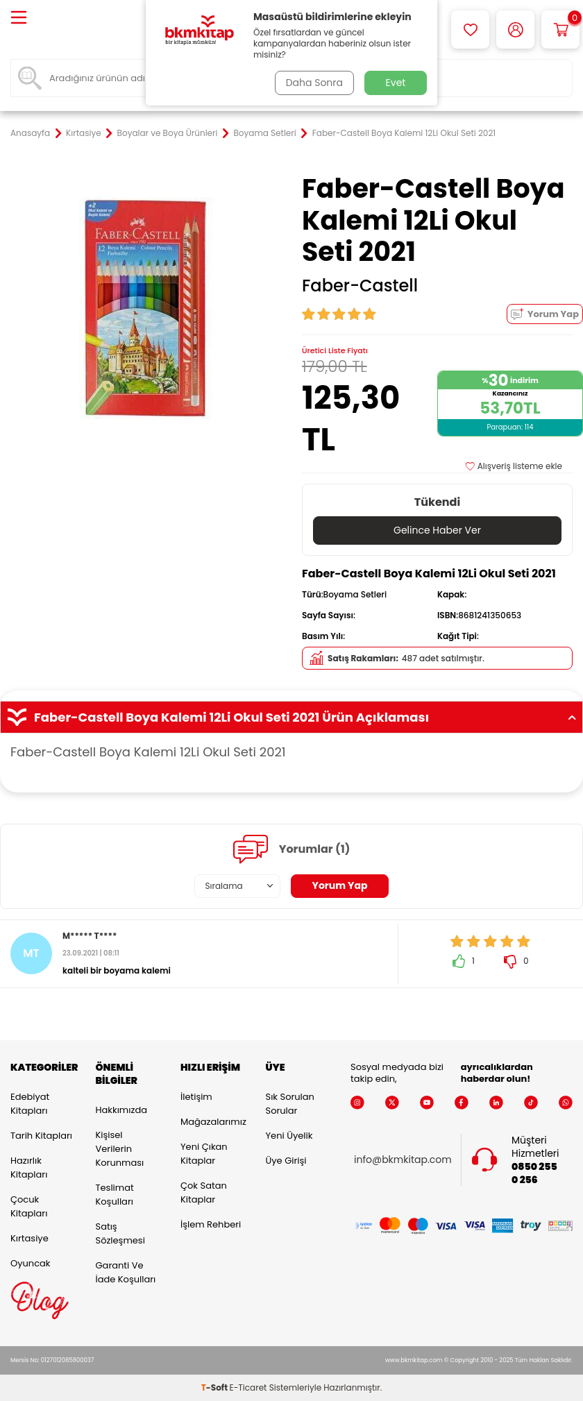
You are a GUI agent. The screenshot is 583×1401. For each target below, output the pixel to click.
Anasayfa (30, 133)
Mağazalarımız (212, 1121)
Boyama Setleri (264, 133)
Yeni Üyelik (289, 1135)
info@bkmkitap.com (403, 1159)
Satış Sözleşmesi (120, 1233)
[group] (145, 308)
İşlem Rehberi (210, 1224)
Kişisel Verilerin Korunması (120, 1148)
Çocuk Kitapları (28, 1206)
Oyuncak (30, 1263)
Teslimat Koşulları (115, 1194)
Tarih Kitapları (41, 1135)
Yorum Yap (545, 314)
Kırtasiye (83, 133)
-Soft (215, 1387)
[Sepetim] (560, 29)
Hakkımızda (121, 1109)
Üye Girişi (286, 1160)
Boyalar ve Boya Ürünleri (167, 133)
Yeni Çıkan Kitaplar (204, 1153)
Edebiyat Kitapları (29, 1103)
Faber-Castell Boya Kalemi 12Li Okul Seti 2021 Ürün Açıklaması (291, 717)
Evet (396, 83)
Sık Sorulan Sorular (290, 1103)
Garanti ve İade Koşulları (126, 1272)
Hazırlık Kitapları (28, 1167)
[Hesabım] (515, 29)
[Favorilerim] (470, 29)
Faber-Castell (360, 286)
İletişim (196, 1096)
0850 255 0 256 (534, 1173)
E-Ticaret (248, 1387)
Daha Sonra (314, 83)
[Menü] (18, 18)
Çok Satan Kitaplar (203, 1192)
